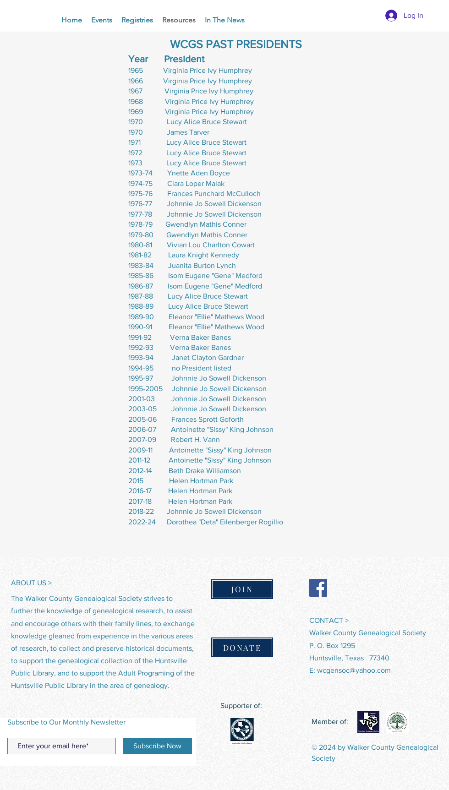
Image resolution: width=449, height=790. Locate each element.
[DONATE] (242, 647)
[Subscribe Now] (157, 746)
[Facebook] (318, 588)
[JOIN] (242, 589)
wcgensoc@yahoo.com (354, 670)
